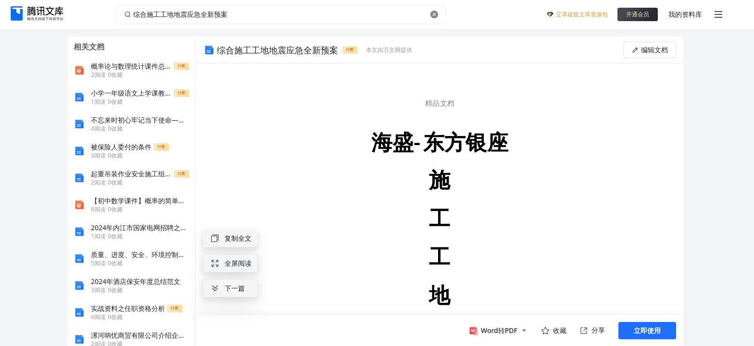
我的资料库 (685, 14)
